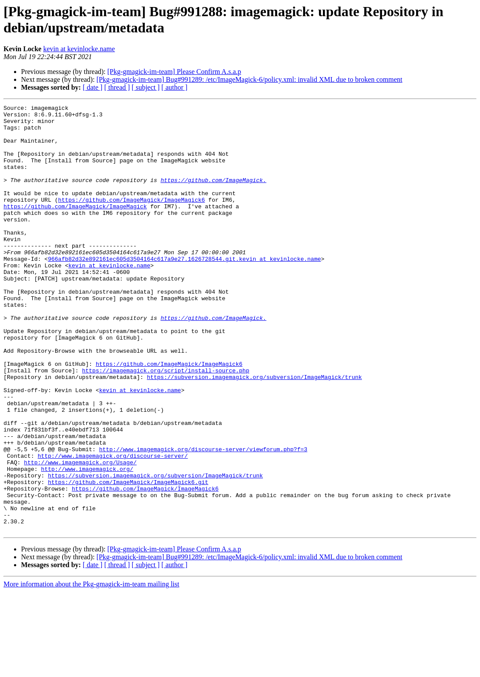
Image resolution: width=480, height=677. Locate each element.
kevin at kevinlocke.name (79, 49)
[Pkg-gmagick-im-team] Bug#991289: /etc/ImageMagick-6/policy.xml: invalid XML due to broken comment (249, 79)
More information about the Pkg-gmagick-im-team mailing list (91, 669)
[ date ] (92, 87)
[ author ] (174, 87)
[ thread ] (117, 87)
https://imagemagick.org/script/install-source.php (165, 424)
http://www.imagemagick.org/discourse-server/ (113, 526)
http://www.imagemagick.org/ (87, 542)
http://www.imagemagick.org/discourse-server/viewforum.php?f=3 (203, 519)
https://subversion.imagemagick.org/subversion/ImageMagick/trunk (254, 432)
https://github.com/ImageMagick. (213, 196)
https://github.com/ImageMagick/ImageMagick (75, 227)
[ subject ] (146, 87)
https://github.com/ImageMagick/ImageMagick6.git (128, 558)
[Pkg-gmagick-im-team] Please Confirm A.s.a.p (174, 71)
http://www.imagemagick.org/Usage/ (80, 534)
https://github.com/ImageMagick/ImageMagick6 (131, 219)
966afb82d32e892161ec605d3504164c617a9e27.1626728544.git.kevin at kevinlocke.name (184, 290)
